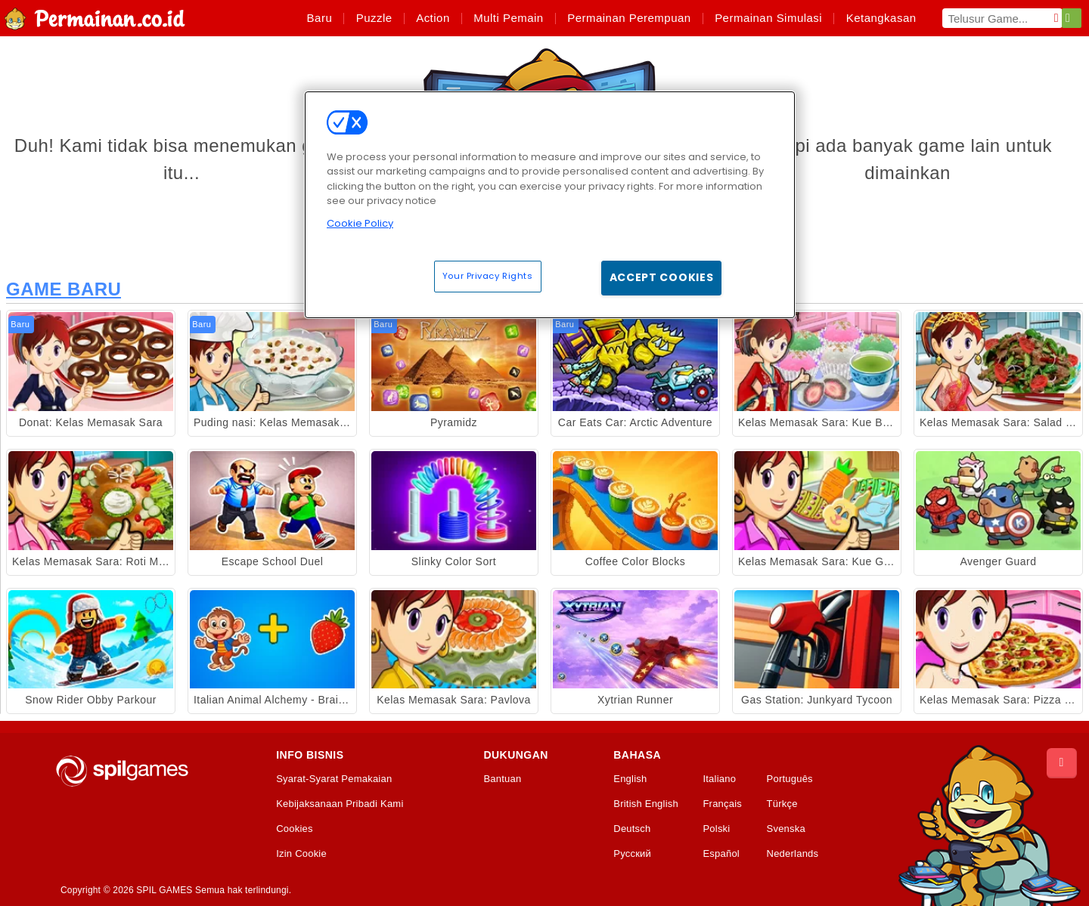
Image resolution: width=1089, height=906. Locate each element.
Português (790, 779)
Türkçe (782, 804)
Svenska (786, 829)
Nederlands (793, 854)
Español (721, 854)
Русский (632, 854)
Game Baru (63, 289)
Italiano (719, 779)
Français (722, 804)
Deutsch (631, 829)
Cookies (294, 829)
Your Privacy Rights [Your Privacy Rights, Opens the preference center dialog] (487, 276)
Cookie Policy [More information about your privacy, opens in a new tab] (360, 223)
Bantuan (502, 779)
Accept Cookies (662, 277)
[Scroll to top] (1062, 763)
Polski (716, 829)
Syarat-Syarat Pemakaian (334, 779)
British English (645, 804)
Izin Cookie (301, 854)
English (630, 779)
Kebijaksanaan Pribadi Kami (339, 804)
